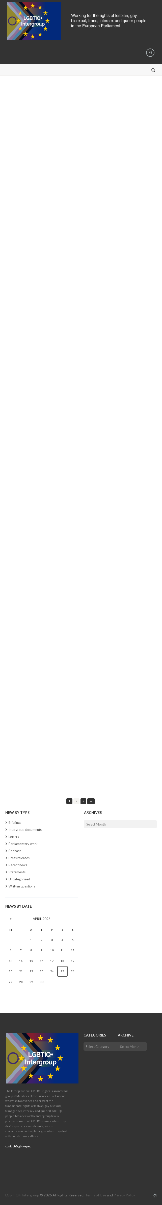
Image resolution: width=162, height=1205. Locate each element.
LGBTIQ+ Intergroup (22, 1195)
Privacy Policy (124, 1195)
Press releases (19, 858)
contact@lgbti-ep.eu (18, 1146)
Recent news (18, 865)
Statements (17, 872)
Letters (14, 837)
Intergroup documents (25, 830)
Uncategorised (19, 879)
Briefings (15, 823)
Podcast (15, 851)
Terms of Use (95, 1195)
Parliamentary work (23, 844)
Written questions (22, 886)
